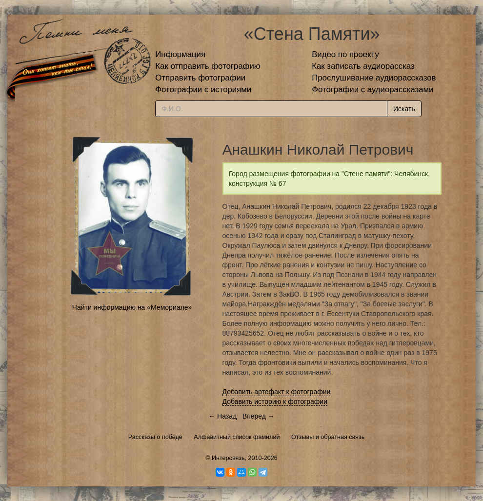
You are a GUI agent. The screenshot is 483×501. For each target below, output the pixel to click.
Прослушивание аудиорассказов (374, 77)
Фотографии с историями (203, 89)
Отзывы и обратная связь (327, 437)
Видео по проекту (345, 54)
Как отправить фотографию (207, 66)
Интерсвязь (228, 458)
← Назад (222, 416)
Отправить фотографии (200, 77)
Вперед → (258, 416)
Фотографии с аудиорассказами (372, 89)
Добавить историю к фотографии (275, 401)
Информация (180, 54)
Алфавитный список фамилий (237, 437)
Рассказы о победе (155, 437)
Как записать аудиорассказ (363, 66)
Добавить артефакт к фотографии (276, 392)
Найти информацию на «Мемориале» (132, 307)
